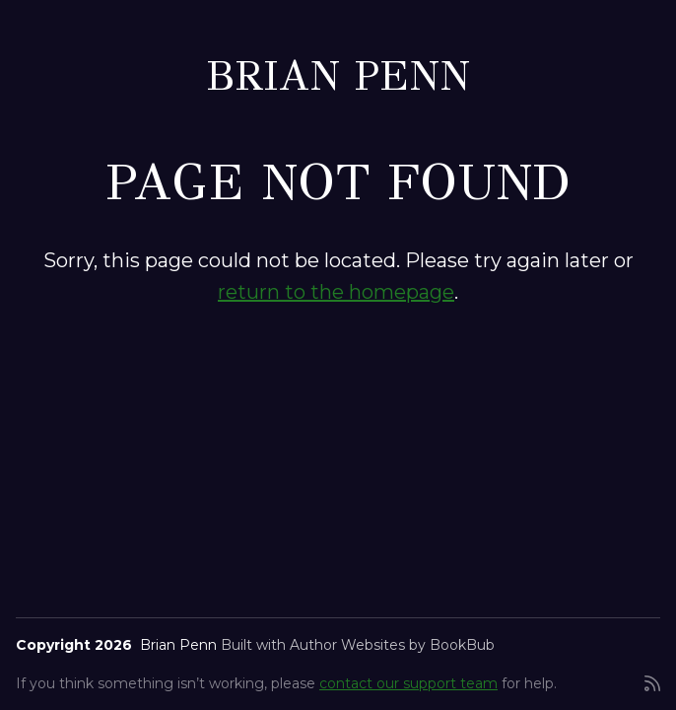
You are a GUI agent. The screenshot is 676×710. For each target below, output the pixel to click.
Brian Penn (338, 76)
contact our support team (408, 683)
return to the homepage (336, 292)
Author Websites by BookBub (392, 645)
